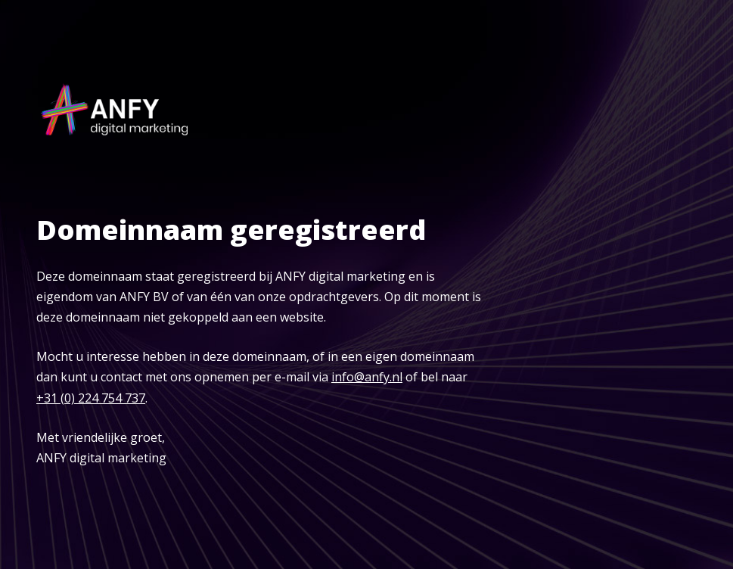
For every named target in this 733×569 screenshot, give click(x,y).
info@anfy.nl (366, 376)
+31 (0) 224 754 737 (90, 398)
